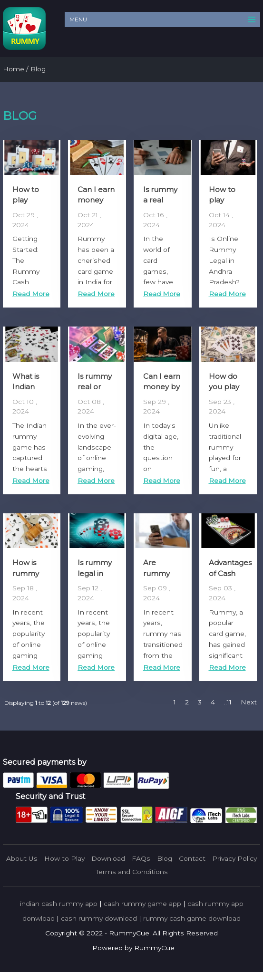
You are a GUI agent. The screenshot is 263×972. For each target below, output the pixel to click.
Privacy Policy (234, 858)
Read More (30, 294)
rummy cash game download (192, 918)
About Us (22, 858)
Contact (192, 858)
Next (249, 702)
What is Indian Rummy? (28, 387)
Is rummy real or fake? (95, 387)
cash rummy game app (142, 903)
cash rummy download (99, 918)
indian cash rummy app (58, 903)
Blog (164, 858)
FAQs (141, 858)
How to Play (64, 858)
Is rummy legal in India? (95, 573)
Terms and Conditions (132, 872)
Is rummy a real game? (160, 200)
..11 (228, 702)
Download (108, 858)
